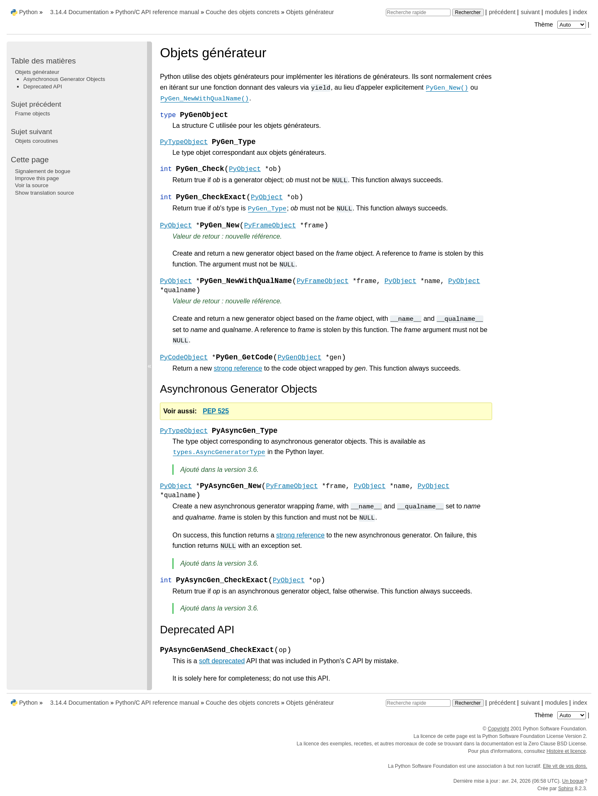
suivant (530, 12)
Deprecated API (42, 86)
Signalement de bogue (42, 171)
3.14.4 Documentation (79, 12)
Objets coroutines (36, 141)
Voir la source (32, 185)
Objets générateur (310, 12)
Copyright (498, 729)
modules (556, 12)
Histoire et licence (566, 751)
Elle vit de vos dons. (565, 766)
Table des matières (43, 60)
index (580, 12)
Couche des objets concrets (242, 12)
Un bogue (573, 781)
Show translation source (44, 193)
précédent (502, 12)
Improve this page (37, 178)
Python (28, 12)
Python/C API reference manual (157, 12)
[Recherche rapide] (418, 12)
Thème (561, 24)
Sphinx (565, 788)
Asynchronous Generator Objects (64, 79)
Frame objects (32, 113)
